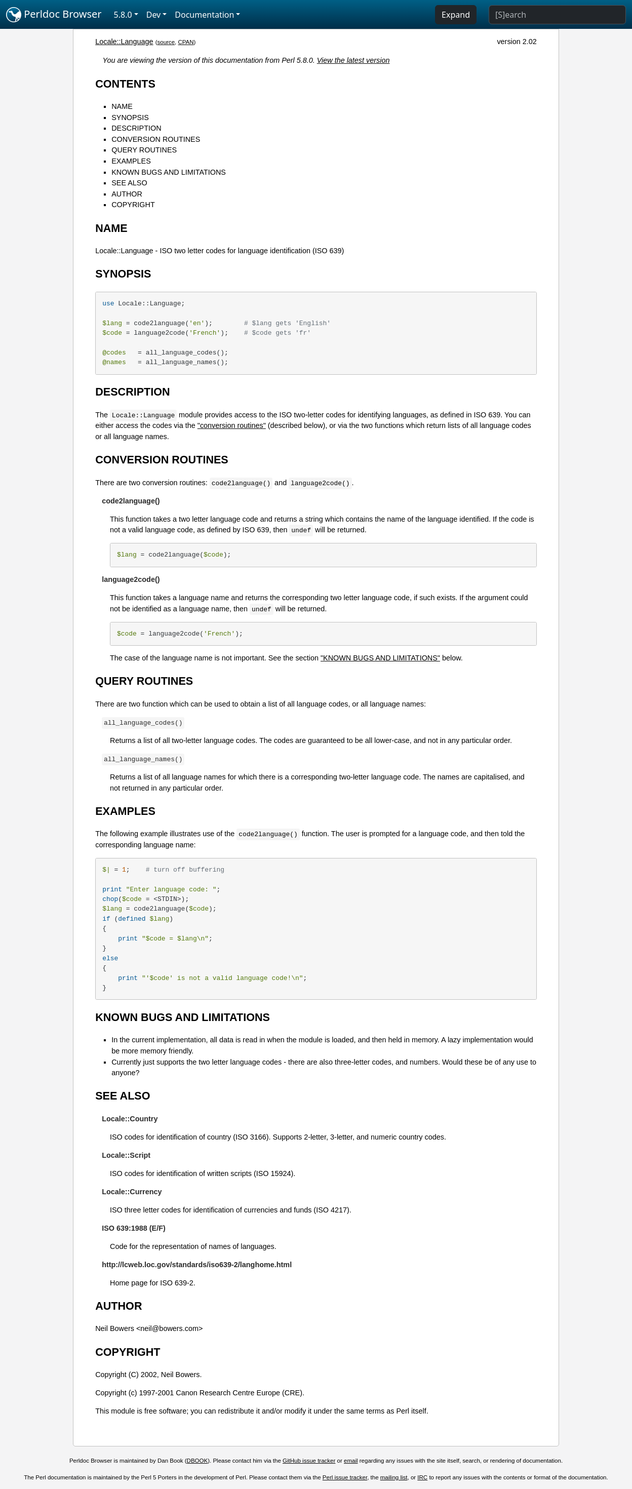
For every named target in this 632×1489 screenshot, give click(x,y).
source (166, 42)
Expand (456, 14)
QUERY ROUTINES (144, 150)
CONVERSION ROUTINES (155, 139)
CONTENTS (125, 83)
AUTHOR (126, 194)
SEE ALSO (129, 183)
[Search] (557, 14)
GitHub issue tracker (309, 1461)
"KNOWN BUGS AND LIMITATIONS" (380, 658)
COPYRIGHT (133, 205)
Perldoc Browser (54, 14)
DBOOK (197, 1461)
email (351, 1461)
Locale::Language (124, 41)
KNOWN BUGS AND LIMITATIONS (168, 172)
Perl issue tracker (345, 1477)
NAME (122, 106)
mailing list (394, 1477)
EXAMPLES (131, 161)
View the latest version (353, 60)
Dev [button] (153, 14)
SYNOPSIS (130, 117)
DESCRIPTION (136, 128)
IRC (422, 1477)
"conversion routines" (232, 425)
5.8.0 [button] (123, 14)
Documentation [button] (204, 14)
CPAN (185, 42)
